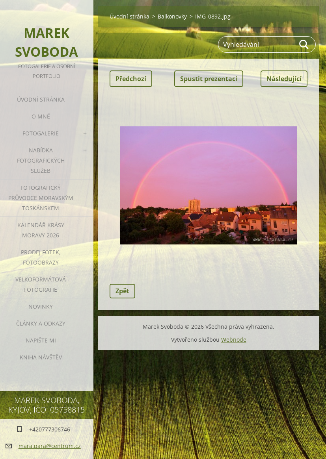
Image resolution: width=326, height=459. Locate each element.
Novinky (40, 306)
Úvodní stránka (41, 99)
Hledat (304, 44)
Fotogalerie (40, 133)
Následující (284, 78)
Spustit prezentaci (208, 78)
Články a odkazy (40, 323)
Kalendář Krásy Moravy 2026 (40, 230)
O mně (41, 116)
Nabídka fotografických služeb (41, 160)
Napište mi (41, 340)
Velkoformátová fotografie (40, 284)
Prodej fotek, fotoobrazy (41, 257)
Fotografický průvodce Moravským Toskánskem (40, 198)
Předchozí (130, 78)
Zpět (122, 291)
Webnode (233, 339)
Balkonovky (172, 16)
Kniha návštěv (41, 357)
